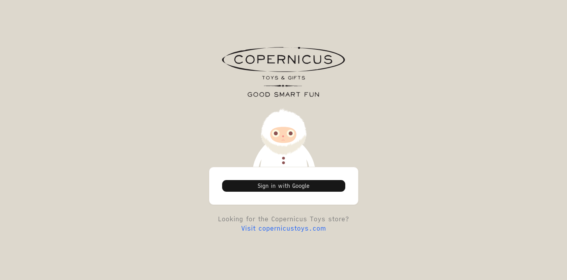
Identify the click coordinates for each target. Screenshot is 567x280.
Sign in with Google (283, 185)
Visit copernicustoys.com (283, 228)
